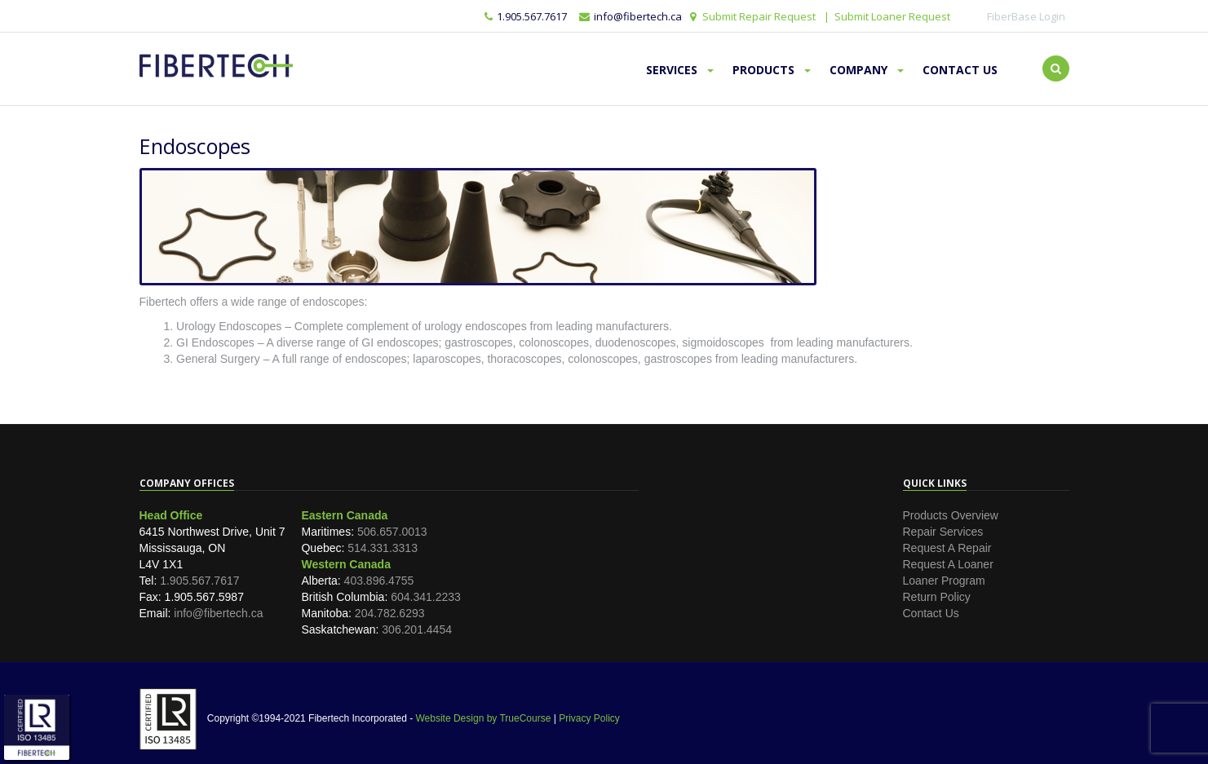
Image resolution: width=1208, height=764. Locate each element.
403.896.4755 (379, 580)
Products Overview (950, 515)
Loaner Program (944, 580)
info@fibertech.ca (218, 613)
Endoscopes (194, 146)
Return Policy (937, 596)
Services (680, 69)
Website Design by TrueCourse (483, 718)
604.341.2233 (426, 596)
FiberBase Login (1026, 16)
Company (867, 69)
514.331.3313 (382, 547)
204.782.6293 (390, 613)
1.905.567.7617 (526, 16)
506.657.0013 (392, 531)
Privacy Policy (589, 718)
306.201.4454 (417, 629)
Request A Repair (947, 547)
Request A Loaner (948, 564)
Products (771, 69)
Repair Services (943, 531)
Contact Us (960, 69)
